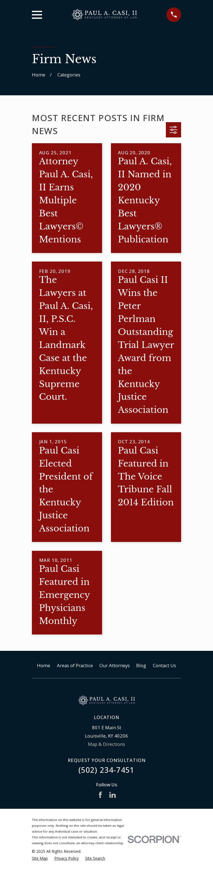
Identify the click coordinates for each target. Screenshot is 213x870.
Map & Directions (106, 744)
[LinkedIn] (112, 795)
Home (43, 665)
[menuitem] (40, 858)
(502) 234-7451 (106, 770)
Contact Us (164, 665)
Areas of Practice (75, 665)
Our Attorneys (114, 665)
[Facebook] (100, 795)
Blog (141, 665)
